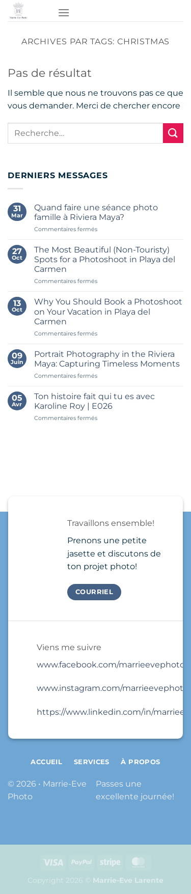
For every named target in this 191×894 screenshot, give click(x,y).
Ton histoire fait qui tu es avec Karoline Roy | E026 (94, 401)
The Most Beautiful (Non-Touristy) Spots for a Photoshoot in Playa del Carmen (104, 259)
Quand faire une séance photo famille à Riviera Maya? (96, 212)
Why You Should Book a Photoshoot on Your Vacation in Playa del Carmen (108, 311)
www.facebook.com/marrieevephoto (111, 664)
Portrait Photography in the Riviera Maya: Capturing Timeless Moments (107, 359)
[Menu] (64, 12)
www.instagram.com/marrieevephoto (112, 688)
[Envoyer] (173, 133)
